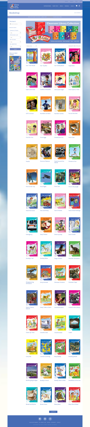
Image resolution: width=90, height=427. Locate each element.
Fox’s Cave (71, 137)
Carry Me (28, 356)
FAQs (76, 1)
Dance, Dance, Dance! (30, 308)
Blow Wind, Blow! (73, 404)
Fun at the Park (73, 113)
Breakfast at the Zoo (74, 380)
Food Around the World (59, 161)
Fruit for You (29, 137)
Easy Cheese (43, 234)
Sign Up (71, 1)
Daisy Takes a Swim (45, 307)
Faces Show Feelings (74, 210)
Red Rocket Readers (33, 422)
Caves (70, 332)
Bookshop (78, 12)
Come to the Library (74, 307)
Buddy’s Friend (44, 380)
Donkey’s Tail (30, 258)
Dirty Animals (44, 282)
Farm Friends (58, 210)
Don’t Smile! (72, 234)
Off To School (30, 113)
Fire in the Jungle (73, 186)
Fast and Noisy (44, 210)
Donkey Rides (44, 258)
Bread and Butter (31, 404)
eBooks (48, 422)
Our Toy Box (43, 65)
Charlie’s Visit (44, 332)
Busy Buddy (57, 356)
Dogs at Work (58, 258)
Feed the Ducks (30, 210)
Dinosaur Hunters (59, 282)
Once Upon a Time (74, 89)
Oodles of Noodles (45, 89)
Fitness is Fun (72, 161)
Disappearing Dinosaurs (30, 282)
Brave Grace (43, 404)
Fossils (28, 161)
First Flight (43, 186)
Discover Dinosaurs (74, 258)
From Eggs (43, 137)
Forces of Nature (45, 161)
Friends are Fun (58, 137)
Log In (81, 1)
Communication (59, 307)
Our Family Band (59, 65)
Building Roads (73, 356)
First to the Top (30, 186)
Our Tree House (30, 65)
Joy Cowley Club (42, 422)
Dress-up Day (58, 234)
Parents (66, 1)
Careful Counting (45, 356)
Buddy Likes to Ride (60, 380)
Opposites (71, 65)
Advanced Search (12, 27)
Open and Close (30, 89)
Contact (59, 422)
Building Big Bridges (32, 380)
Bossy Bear (57, 404)
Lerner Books (50, 16)
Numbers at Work (45, 113)
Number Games (59, 113)
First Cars (57, 186)
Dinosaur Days (73, 282)
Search (15, 49)
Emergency (29, 234)
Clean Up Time (30, 332)
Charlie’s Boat (58, 332)
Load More (53, 412)
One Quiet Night (59, 89)
